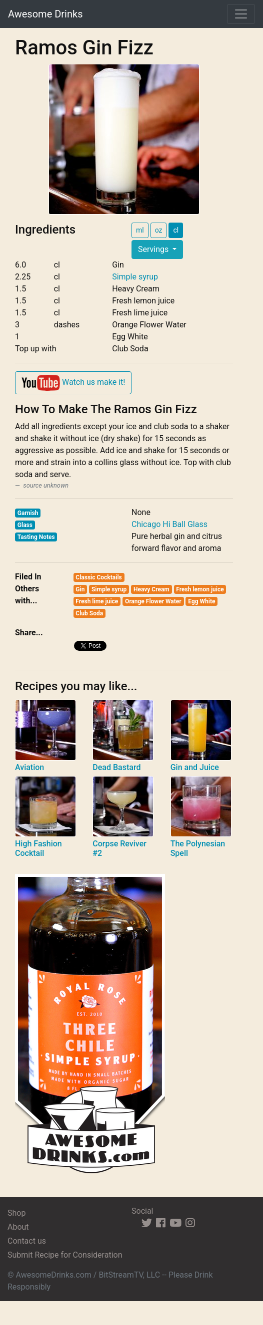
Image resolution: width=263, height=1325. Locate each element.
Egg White (201, 601)
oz (158, 230)
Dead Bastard (116, 767)
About (18, 1227)
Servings (154, 249)
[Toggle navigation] (241, 14)
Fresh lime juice (97, 601)
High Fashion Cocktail (38, 848)
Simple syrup (135, 276)
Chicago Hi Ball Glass (170, 524)
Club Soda (89, 613)
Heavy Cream (152, 589)
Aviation (29, 767)
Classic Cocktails (99, 577)
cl (175, 230)
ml (140, 230)
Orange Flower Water (153, 601)
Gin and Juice (194, 767)
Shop (17, 1213)
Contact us (27, 1241)
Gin (80, 589)
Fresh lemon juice (200, 589)
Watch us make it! (73, 383)
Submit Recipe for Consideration (65, 1255)
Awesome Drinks (45, 14)
